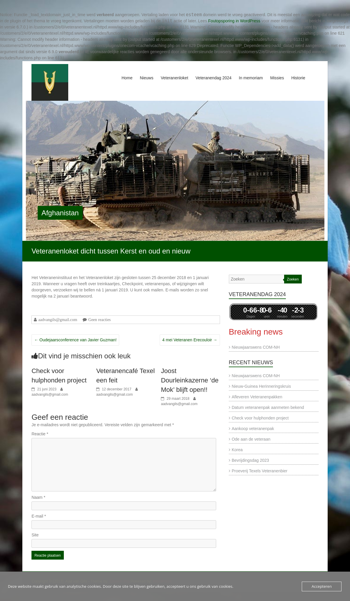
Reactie (39, 434)
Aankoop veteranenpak (253, 428)
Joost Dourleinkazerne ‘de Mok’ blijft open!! (190, 380)
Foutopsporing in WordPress (234, 21)
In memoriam (251, 77)
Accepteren (321, 586)
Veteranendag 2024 (213, 77)
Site (35, 535)
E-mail (38, 516)
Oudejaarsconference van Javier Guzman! (75, 340)
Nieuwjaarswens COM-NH (256, 347)
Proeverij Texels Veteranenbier (260, 471)
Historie (298, 77)
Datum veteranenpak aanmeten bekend (268, 407)
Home (126, 77)
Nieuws (146, 77)
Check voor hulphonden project (260, 418)
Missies (277, 77)
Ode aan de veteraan (251, 439)
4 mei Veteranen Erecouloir (189, 340)
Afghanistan (60, 213)
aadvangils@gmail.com (57, 320)
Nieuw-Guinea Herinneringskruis (261, 386)
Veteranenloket (174, 77)
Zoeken (293, 279)
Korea (237, 449)
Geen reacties (99, 320)
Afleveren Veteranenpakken (257, 396)
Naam (38, 497)
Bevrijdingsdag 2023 (250, 460)
